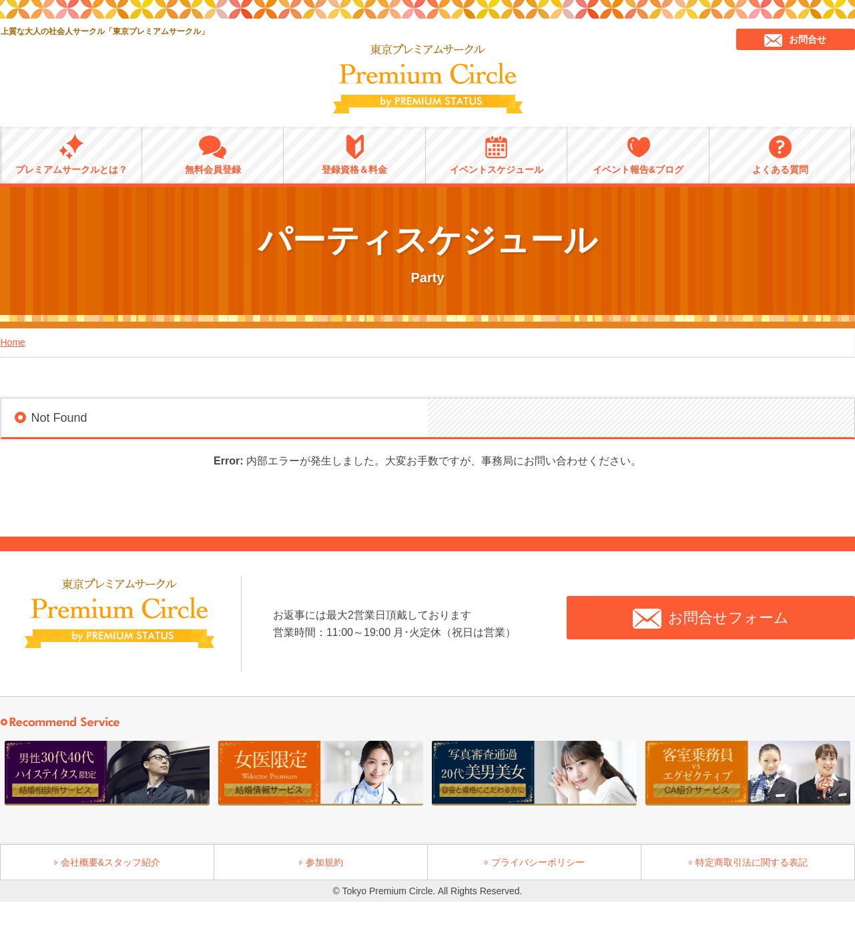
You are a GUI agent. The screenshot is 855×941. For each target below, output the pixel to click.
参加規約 (324, 862)
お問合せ (795, 40)
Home (13, 342)
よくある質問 (780, 154)
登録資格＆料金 (354, 154)
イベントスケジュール (496, 154)
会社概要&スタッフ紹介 (110, 862)
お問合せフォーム (711, 619)
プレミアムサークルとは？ (71, 154)
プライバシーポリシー (538, 862)
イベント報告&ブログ (638, 154)
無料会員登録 (213, 154)
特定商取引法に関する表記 (751, 862)
